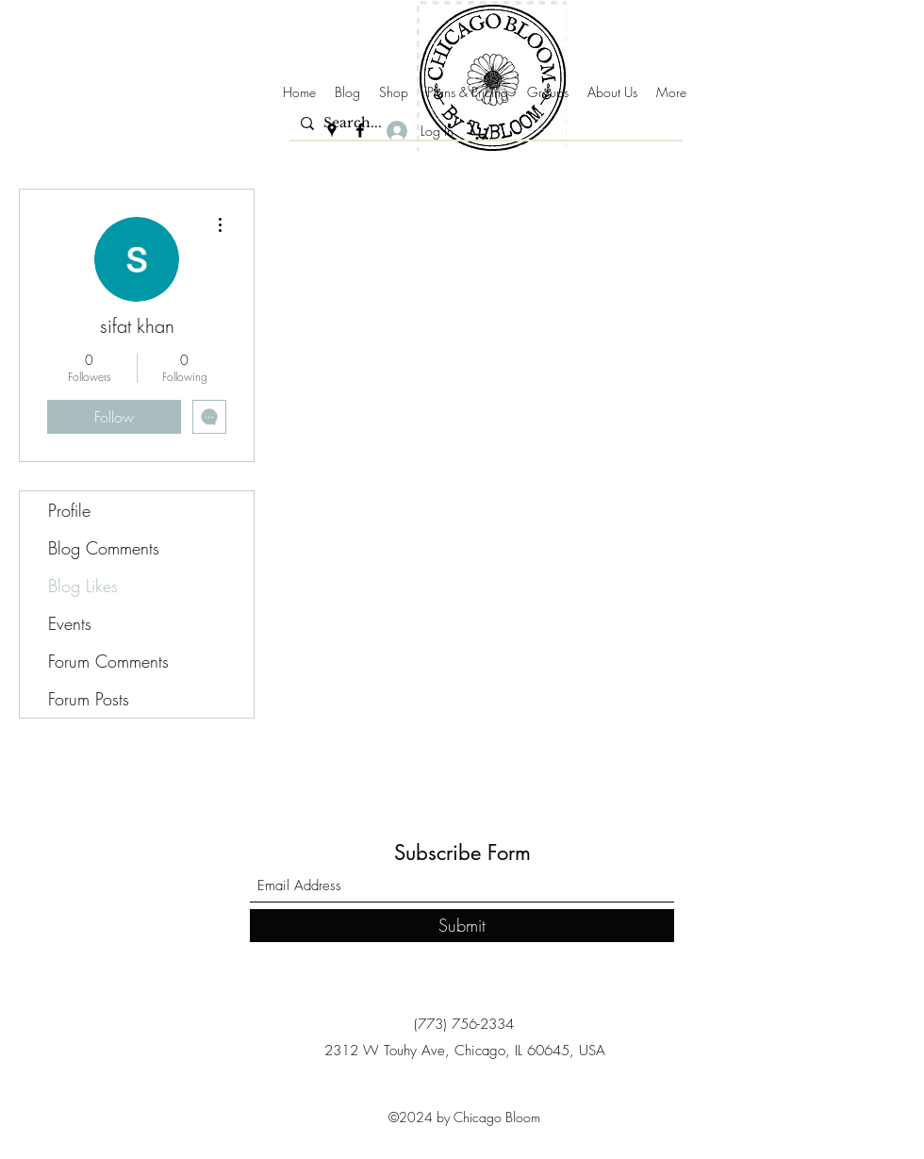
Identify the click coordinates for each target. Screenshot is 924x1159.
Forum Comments (108, 661)
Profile (69, 510)
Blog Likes (83, 585)
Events (69, 623)
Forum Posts (88, 698)
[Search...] (483, 124)
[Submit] (462, 925)
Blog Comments (103, 548)
